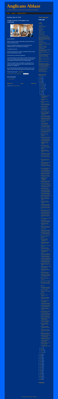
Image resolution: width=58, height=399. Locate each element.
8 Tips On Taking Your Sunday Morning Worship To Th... (46, 131)
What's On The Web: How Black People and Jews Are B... (46, 207)
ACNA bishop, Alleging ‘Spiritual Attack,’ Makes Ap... (45, 327)
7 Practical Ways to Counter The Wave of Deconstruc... (45, 154)
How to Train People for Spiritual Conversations (45, 273)
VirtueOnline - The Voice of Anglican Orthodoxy (43, 70)
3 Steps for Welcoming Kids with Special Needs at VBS (46, 259)
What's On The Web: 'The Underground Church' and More (45, 264)
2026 (41, 76)
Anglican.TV (41, 30)
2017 (41, 360)
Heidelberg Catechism (21, 13)
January (42, 352)
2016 (41, 361)
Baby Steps (42, 293)
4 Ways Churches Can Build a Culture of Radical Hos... (46, 213)
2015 (41, 363)
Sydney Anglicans (42, 48)
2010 (41, 370)
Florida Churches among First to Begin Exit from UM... (46, 186)
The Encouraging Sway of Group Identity (45, 301)
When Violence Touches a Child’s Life (45, 121)
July (41, 91)
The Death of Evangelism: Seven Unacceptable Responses (45, 113)
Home (8, 13)
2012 (41, 367)
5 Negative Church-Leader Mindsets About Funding (45, 231)
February (42, 350)
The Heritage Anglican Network (44, 66)
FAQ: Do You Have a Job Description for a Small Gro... (45, 160)
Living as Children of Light (45, 111)
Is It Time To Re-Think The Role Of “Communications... (46, 184)
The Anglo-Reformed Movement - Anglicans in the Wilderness (44, 55)
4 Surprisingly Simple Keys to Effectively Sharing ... (46, 163)
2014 (41, 364)
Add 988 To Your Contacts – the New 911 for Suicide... (45, 176)
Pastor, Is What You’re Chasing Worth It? (44, 107)
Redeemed (42, 285)
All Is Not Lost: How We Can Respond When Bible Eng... (46, 254)
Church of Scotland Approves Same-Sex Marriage (45, 168)
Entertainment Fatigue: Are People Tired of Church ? (45, 333)
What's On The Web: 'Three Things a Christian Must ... (45, 137)
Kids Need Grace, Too (44, 133)
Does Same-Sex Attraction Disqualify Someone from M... (45, 215)
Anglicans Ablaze (23, 6)
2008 (41, 373)
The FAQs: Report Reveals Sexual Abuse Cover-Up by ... (46, 165)
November (42, 85)
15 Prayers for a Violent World (46, 129)
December (42, 84)
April (41, 347)
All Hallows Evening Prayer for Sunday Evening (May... (46, 116)
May (41, 94)
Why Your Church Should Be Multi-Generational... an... (45, 210)
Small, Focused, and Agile (45, 127)
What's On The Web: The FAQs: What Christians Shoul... (45, 198)
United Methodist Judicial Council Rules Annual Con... (45, 243)
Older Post (33, 83)
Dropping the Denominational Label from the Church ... (45, 173)
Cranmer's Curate (42, 34)
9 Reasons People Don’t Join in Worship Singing (45, 336)
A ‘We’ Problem (43, 228)
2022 (41, 82)
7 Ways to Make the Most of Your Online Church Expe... (46, 303)
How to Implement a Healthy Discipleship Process (45, 311)
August (42, 90)
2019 (41, 357)
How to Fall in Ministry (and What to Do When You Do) (45, 314)
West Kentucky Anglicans (43, 71)
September (43, 88)
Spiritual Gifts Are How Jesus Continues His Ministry (45, 227)
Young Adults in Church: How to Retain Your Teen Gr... (45, 338)
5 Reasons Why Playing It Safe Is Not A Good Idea (45, 104)
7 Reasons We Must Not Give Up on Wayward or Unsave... (46, 251)
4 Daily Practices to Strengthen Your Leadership (44, 178)
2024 (41, 79)
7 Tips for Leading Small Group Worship (45, 341)
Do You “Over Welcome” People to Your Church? (45, 248)
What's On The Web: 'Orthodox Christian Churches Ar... (44, 239)
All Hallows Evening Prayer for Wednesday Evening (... (46, 140)
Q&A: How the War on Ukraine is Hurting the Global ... (45, 324)
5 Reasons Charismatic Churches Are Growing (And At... (45, 202)
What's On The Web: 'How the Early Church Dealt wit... (46, 196)
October (42, 87)
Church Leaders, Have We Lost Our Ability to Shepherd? (45, 96)
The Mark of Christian (44, 289)
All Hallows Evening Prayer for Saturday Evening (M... (45, 126)
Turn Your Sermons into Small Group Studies (46, 219)
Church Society (41, 33)
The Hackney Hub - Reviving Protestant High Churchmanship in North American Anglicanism (44, 64)
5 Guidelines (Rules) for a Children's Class (45, 109)
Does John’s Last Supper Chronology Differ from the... (45, 298)
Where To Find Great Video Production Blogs (45, 343)
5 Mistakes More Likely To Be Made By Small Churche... (45, 119)
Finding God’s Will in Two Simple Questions (45, 319)
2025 (41, 78)
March (42, 349)
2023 (41, 81)
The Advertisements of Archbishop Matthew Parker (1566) (44, 50)
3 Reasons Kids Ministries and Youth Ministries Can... (46, 256)
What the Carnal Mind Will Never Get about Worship (45, 316)
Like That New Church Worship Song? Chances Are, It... (45, 270)
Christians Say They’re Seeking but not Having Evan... (45, 151)
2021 (41, 354)
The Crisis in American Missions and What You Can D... (45, 308)
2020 (41, 355)
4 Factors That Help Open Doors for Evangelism (45, 321)
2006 (41, 376)
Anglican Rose (41, 29)
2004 (41, 379)
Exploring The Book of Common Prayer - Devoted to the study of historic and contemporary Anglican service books (45, 38)
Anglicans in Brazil (42, 31)
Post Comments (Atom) (16, 85)
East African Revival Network (43, 35)
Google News (41, 41)
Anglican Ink (41, 27)
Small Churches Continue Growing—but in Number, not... (45, 330)
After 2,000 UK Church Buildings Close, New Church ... (45, 143)
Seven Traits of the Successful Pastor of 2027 (45, 345)
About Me (13, 13)
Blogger (35, 396)
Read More (21, 71)
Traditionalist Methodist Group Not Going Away (46, 267)
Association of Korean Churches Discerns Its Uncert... (45, 224)
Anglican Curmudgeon (42, 26)
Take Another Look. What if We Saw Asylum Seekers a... (45, 283)
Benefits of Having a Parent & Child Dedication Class (46, 181)
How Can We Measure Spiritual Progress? (44, 123)
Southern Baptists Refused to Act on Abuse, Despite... (46, 171)
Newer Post (10, 83)
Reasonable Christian (42, 42)
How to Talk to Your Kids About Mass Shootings (45, 146)
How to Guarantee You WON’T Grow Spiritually (45, 189)
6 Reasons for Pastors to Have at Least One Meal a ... (45, 156)
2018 (41, 358)
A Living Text (41, 25)
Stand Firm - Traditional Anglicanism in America (43, 47)
